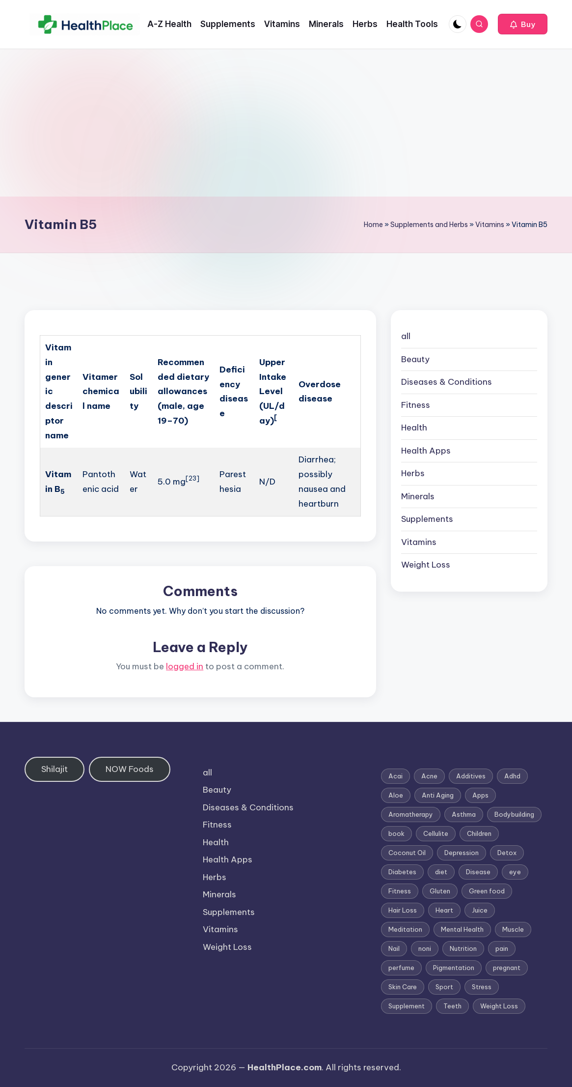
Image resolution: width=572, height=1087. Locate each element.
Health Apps (426, 450)
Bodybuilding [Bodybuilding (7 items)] (514, 814)
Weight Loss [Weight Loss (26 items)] (499, 1006)
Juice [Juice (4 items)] (480, 910)
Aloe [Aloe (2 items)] (395, 795)
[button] (522, 24)
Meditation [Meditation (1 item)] (405, 929)
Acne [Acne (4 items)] (429, 776)
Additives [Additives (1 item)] (471, 776)
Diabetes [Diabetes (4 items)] (402, 872)
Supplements (427, 519)
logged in (184, 666)
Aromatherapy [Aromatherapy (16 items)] (410, 814)
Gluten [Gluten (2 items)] (440, 891)
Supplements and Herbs (429, 224)
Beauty (415, 359)
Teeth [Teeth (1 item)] (452, 1006)
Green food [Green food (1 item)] (487, 891)
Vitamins (489, 224)
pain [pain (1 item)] (501, 948)
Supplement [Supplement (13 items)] (406, 1006)
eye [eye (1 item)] (515, 872)
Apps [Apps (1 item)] (480, 795)
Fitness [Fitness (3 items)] (399, 891)
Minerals (418, 496)
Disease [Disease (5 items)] (478, 872)
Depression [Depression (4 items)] (461, 853)
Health (414, 427)
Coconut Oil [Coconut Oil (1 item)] (407, 853)
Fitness (415, 405)
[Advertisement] (286, 123)
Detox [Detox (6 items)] (507, 853)
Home (373, 224)
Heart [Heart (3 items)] (444, 910)
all (405, 336)
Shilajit (54, 769)
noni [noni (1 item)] (424, 948)
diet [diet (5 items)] (441, 872)
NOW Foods (130, 769)
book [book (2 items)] (396, 833)
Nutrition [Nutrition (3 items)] (463, 948)
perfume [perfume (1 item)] (401, 968)
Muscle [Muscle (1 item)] (513, 929)
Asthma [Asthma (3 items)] (464, 814)
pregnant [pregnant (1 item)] (506, 968)
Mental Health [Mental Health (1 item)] (462, 929)
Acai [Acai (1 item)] (395, 776)
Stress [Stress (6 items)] (481, 987)
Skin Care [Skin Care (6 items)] (402, 987)
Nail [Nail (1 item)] (394, 948)
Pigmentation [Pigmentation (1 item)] (453, 968)
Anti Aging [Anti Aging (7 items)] (438, 795)
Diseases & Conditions (446, 381)
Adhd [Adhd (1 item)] (512, 776)
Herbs (413, 473)
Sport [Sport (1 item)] (444, 987)
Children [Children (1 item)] (479, 833)
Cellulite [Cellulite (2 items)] (435, 833)
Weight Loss (425, 564)
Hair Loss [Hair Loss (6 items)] (402, 910)
